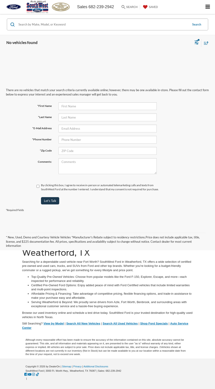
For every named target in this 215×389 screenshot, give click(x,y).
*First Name (44, 106)
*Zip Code (46, 150)
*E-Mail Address (42, 128)
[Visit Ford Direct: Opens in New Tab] (28, 378)
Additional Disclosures (95, 366)
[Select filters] (197, 42)
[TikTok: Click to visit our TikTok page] (37, 374)
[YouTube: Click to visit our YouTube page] (29, 374)
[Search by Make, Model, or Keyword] (103, 24)
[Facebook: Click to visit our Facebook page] (25, 374)
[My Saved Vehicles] (150, 7)
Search (196, 24)
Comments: (45, 161)
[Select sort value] (205, 43)
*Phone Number (42, 139)
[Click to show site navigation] (208, 7)
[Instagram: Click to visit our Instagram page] (33, 374)
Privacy (77, 366)
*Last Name (45, 117)
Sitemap (66, 366)
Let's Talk (50, 201)
